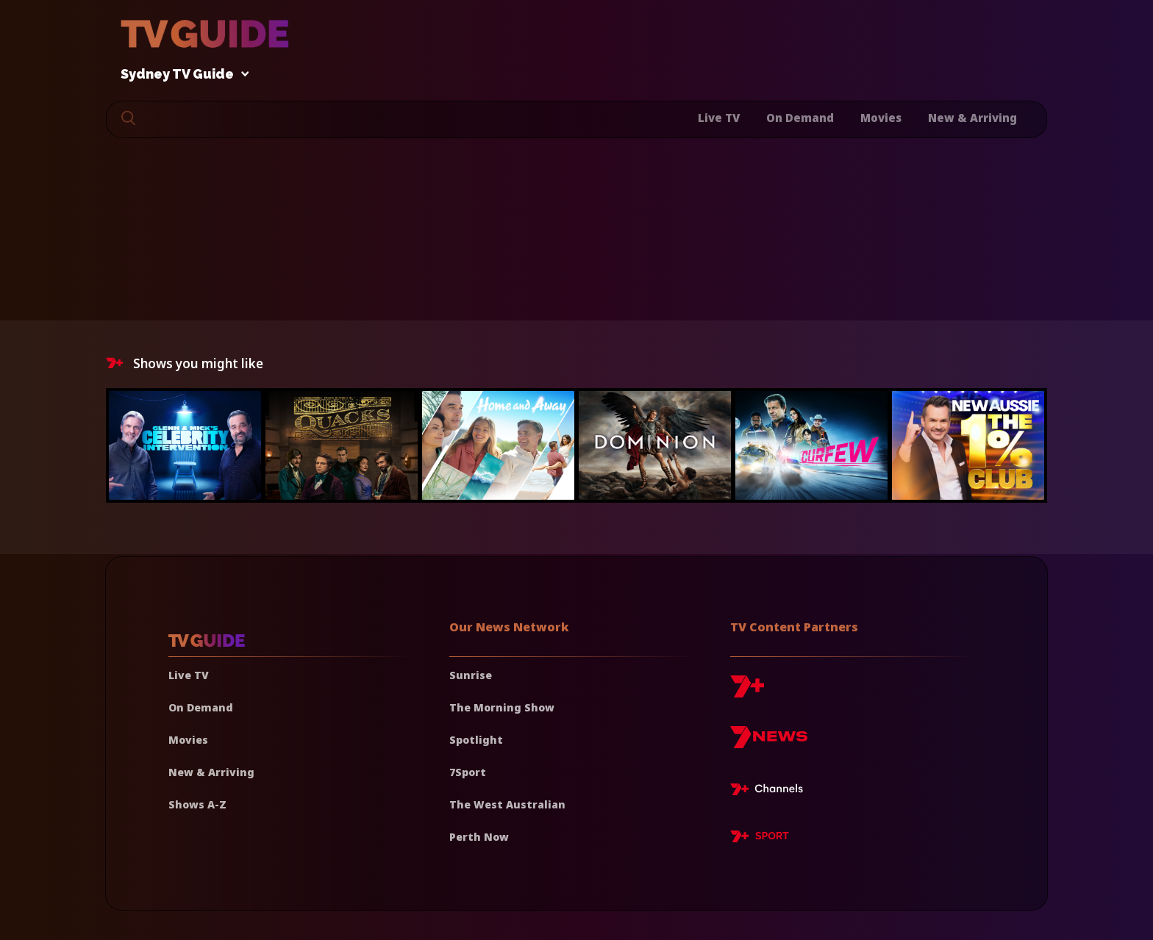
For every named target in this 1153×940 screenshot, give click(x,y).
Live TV (719, 117)
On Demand (800, 117)
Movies (881, 117)
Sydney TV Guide (181, 75)
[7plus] (747, 691)
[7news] (768, 742)
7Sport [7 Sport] (467, 772)
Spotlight (476, 740)
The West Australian (507, 804)
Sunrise (470, 675)
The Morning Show (501, 707)
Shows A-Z (197, 804)
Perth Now (479, 837)
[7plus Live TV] (770, 791)
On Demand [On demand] (200, 707)
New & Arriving (972, 117)
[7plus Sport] (759, 838)
